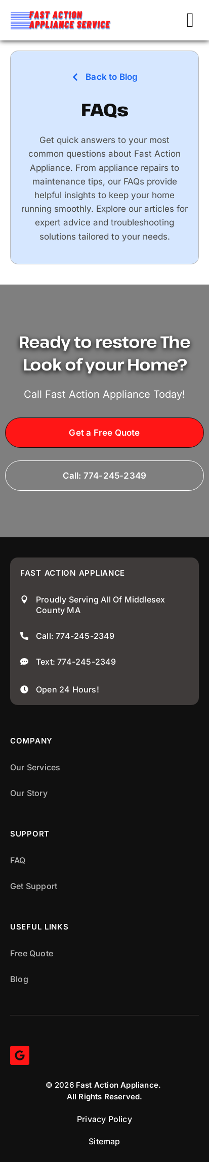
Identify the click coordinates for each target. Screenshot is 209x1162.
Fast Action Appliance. (118, 1085)
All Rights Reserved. (105, 1096)
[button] (190, 20)
